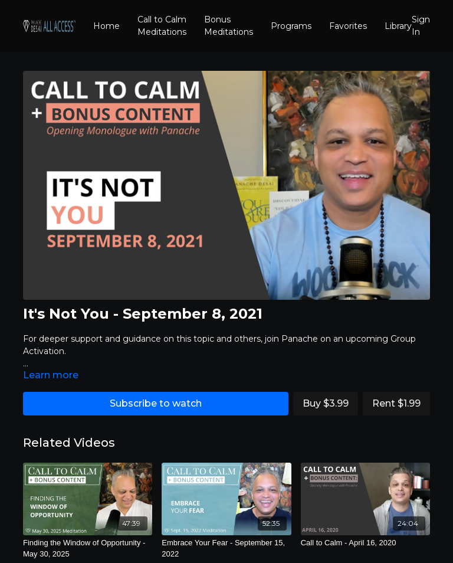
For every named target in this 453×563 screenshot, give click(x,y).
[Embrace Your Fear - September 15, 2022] (226, 548)
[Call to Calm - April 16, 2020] (365, 543)
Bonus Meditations (228, 25)
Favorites (348, 26)
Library (398, 26)
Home (106, 26)
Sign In (421, 25)
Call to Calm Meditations (161, 25)
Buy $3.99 (326, 403)
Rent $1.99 (396, 403)
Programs (291, 26)
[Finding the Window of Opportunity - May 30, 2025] (87, 548)
